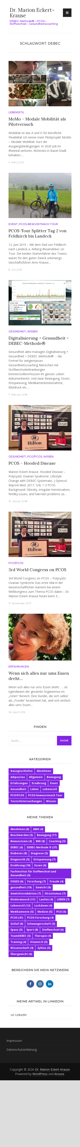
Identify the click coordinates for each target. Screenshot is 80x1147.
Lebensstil (16, 112)
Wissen (32, 331)
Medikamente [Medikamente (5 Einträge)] (21, 911)
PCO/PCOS (34, 456)
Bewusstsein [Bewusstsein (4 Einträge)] (21, 841)
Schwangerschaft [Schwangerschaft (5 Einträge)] (41, 924)
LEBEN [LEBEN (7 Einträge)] (63, 899)
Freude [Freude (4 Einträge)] (56, 881)
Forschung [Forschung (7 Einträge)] (36, 881)
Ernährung (39, 783)
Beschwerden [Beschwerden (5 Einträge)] (21, 835)
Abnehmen (44, 771)
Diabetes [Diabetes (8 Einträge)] (18, 853)
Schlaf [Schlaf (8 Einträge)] (16, 924)
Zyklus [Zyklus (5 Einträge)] (43, 948)
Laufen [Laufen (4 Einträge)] (46, 899)
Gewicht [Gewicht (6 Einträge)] (43, 887)
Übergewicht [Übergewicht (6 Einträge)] (21, 954)
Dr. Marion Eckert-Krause (32, 13)
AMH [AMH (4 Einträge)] (38, 829)
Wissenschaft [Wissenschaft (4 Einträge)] (21, 948)
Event (13, 224)
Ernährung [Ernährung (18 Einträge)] (20, 865)
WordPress (40, 1074)
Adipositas (17, 777)
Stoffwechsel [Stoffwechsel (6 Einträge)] (53, 929)
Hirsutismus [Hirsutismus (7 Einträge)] (55, 893)
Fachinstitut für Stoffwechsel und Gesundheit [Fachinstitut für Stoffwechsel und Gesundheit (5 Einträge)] (33, 873)
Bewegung (54, 777)
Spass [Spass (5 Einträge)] (16, 929)
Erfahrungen (19, 666)
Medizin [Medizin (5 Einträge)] (45, 911)
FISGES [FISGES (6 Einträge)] (16, 881)
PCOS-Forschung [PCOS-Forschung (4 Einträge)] (40, 917)
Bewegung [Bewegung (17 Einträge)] (47, 835)
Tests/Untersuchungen (26, 801)
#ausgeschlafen (21, 771)
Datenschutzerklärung (21, 1050)
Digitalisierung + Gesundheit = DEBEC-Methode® (39, 341)
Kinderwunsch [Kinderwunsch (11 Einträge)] (22, 899)
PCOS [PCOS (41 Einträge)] (16, 917)
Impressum (14, 1041)
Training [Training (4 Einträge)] (18, 942)
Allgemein (36, 777)
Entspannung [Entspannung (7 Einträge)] (44, 859)
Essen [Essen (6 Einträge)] (40, 865)
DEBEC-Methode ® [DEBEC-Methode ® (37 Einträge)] (42, 847)
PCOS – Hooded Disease (32, 463)
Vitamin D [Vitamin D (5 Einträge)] (38, 942)
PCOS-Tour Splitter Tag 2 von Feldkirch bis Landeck (38, 233)
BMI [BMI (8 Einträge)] (40, 841)
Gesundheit (17, 331)
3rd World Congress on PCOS (37, 569)
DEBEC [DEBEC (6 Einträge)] (16, 847)
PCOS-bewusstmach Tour (38, 224)
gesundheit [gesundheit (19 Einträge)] (21, 887)
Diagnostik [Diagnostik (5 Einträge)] (19, 859)
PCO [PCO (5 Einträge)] (61, 911)
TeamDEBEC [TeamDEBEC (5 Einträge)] (20, 936)
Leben (34, 789)
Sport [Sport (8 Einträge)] (32, 929)
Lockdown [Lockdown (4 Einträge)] (43, 905)
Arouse (59, 1074)
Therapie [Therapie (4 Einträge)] (43, 936)
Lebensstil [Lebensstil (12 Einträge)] (20, 905)
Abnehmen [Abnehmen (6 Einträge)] (19, 829)
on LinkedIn (19, 1015)
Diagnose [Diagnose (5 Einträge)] (39, 853)
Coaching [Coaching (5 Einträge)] (57, 841)
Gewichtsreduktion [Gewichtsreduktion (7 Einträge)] (25, 893)
